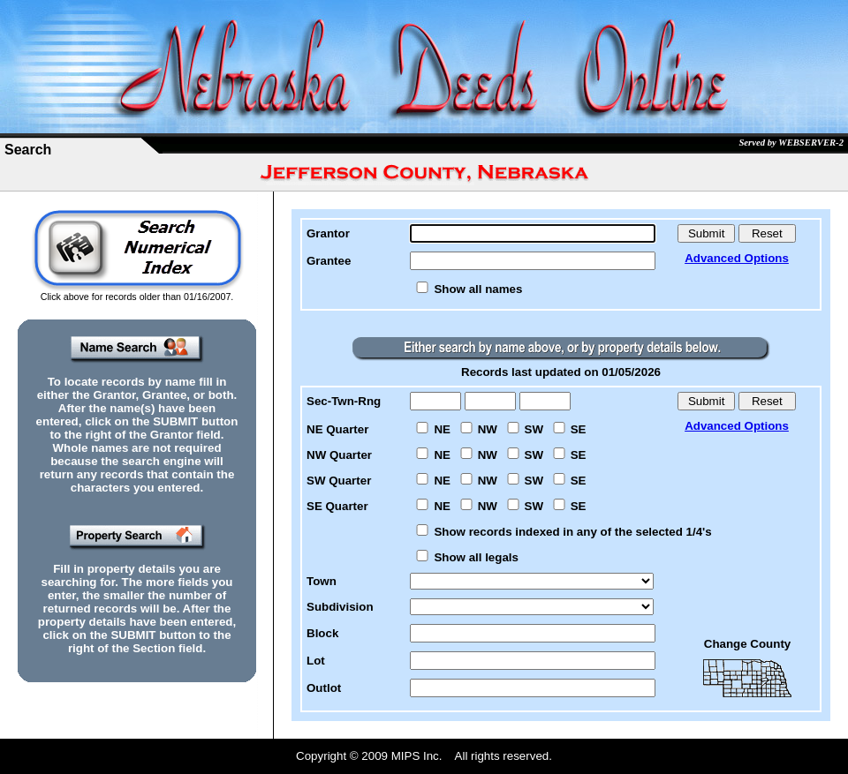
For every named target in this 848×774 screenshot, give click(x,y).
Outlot (324, 688)
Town (322, 581)
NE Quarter (337, 429)
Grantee (329, 260)
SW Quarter (339, 480)
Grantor (328, 233)
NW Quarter (339, 455)
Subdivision (340, 606)
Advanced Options (737, 258)
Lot (316, 660)
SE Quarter (337, 506)
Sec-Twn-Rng (344, 401)
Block (322, 633)
